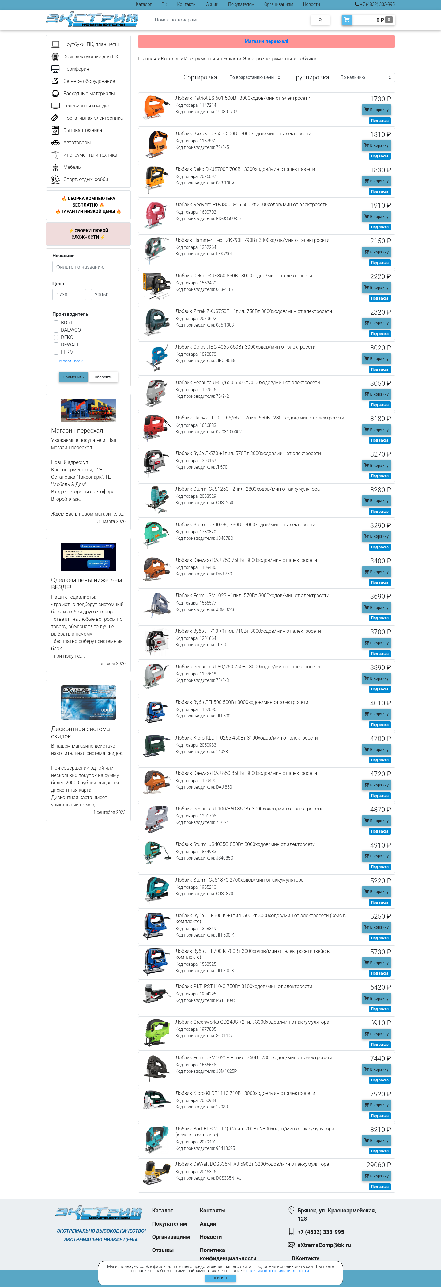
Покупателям (241, 4)
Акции (212, 4)
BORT (67, 323)
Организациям (278, 4)
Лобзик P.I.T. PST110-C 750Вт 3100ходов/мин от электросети (243, 986)
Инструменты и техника (211, 59)
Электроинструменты (267, 59)
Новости (311, 4)
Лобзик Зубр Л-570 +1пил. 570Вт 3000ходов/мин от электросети (248, 453)
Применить (73, 377)
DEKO (67, 337)
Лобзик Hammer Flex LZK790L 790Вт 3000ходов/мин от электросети (252, 240)
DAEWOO (71, 330)
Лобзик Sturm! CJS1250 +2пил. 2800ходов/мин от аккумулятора (247, 489)
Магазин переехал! (266, 41)
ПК (165, 4)
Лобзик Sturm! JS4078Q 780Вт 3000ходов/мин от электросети (245, 525)
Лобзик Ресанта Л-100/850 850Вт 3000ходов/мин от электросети (249, 809)
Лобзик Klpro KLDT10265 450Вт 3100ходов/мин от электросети (246, 738)
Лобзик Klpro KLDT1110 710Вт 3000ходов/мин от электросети (245, 1093)
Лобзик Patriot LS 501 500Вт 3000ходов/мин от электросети (242, 98)
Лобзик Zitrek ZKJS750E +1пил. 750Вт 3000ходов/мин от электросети (253, 311)
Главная (147, 59)
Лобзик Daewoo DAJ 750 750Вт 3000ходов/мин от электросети (246, 560)
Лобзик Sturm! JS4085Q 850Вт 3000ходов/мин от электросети (245, 844)
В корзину (376, 109)
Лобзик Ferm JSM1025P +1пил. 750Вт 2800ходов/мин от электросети (253, 1058)
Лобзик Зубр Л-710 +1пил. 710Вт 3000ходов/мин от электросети (248, 631)
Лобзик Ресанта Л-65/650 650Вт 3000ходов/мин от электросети (247, 382)
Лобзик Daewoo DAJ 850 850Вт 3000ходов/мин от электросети (246, 773)
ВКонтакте (305, 1258)
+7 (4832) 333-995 (375, 4)
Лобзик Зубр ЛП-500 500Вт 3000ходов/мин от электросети (241, 702)
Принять (220, 1278)
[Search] (230, 20)
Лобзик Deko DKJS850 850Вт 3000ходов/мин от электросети (243, 276)
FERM (67, 352)
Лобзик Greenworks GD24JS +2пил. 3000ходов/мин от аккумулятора (252, 1022)
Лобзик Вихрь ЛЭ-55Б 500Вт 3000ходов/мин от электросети (243, 134)
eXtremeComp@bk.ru (324, 1245)
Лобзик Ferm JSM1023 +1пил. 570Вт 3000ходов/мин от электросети (252, 595)
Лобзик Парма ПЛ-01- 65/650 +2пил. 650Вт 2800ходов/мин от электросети (259, 418)
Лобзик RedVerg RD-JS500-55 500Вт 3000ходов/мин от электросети (251, 204)
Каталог (144, 4)
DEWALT (70, 345)
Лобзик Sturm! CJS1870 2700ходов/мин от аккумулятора (239, 880)
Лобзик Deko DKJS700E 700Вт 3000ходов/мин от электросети (245, 169)
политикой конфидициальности (277, 1270)
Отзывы (163, 1250)
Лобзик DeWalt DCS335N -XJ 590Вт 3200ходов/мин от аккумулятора (252, 1164)
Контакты (186, 4)
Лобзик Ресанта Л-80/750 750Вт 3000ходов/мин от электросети (247, 667)
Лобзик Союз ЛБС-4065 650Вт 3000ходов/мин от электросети (245, 347)
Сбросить (103, 377)
